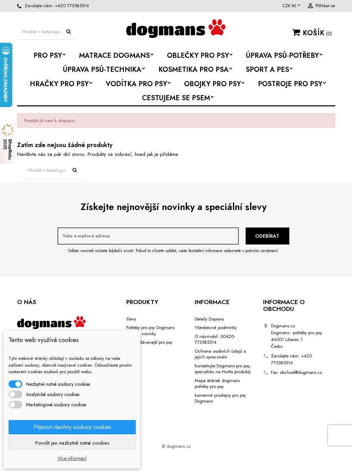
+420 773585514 (72, 5)
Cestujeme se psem (176, 98)
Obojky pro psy (212, 84)
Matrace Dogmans (114, 56)
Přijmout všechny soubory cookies (72, 427)
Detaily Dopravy (209, 319)
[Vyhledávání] (47, 32)
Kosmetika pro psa (193, 70)
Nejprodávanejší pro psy (149, 342)
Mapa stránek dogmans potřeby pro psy (217, 383)
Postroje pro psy (290, 84)
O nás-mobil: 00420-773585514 (215, 339)
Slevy (131, 319)
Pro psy (48, 56)
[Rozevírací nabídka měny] (292, 6)
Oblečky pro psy (198, 56)
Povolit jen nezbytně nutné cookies (72, 443)
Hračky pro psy (59, 84)
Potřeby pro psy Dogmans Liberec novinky (150, 330)
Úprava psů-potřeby (282, 56)
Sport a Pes (267, 70)
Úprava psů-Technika (102, 70)
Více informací (72, 458)
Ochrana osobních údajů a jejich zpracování (220, 354)
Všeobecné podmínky (216, 327)
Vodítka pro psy (136, 84)
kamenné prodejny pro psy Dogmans (220, 398)
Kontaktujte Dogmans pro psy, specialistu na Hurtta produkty (223, 369)
